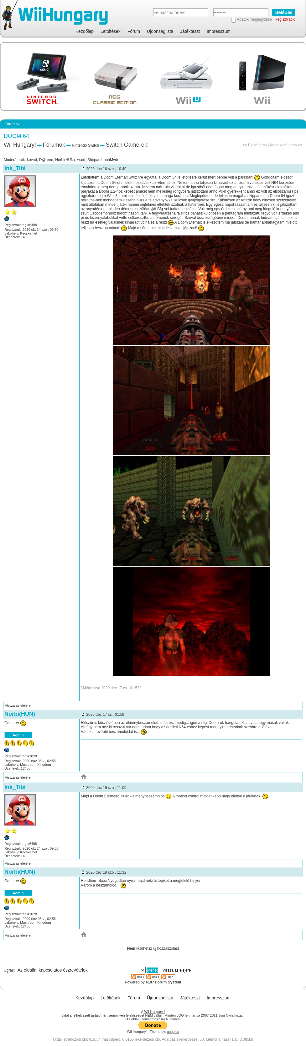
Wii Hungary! (20, 145)
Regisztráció (285, 19)
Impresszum (219, 31)
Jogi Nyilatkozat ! (232, 1015)
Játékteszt (190, 31)
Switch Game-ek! (127, 145)
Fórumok (54, 145)
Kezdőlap (84, 31)
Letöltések (111, 31)
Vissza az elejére (18, 705)
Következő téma (283, 145)
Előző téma (257, 145)
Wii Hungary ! (154, 1011)
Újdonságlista (160, 31)
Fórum (133, 31)
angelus (173, 1031)
